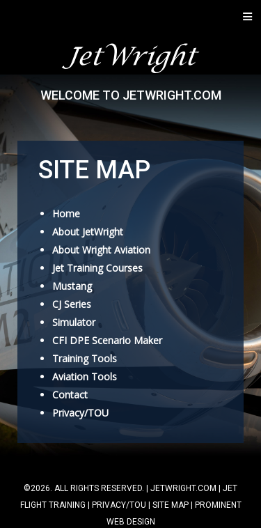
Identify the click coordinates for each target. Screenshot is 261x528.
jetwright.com (183, 488)
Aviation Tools (84, 376)
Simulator (73, 322)
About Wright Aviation (101, 249)
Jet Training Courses (97, 267)
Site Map (170, 505)
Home (66, 213)
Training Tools (84, 358)
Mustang (72, 286)
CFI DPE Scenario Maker (107, 340)
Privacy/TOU (80, 412)
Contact (70, 394)
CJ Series (71, 304)
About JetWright (87, 231)
